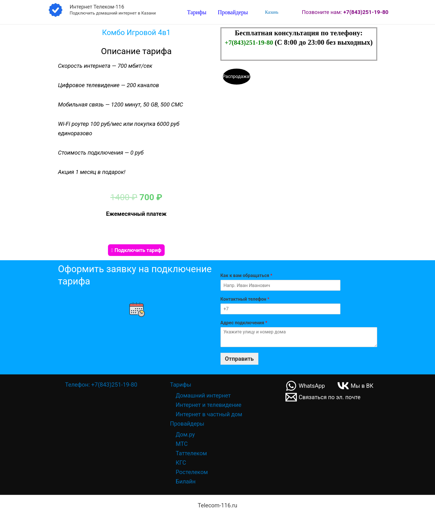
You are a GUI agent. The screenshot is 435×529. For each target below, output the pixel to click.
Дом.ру (185, 434)
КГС (181, 462)
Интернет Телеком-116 (97, 7)
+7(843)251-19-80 (249, 42)
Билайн (186, 481)
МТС (182, 443)
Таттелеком (191, 453)
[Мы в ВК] (356, 385)
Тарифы (197, 12)
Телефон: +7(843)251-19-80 (101, 384)
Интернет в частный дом (209, 414)
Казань (270, 12)
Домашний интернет (203, 395)
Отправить (239, 358)
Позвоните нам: (345, 12)
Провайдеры (233, 12)
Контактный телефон (244, 299)
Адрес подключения (243, 322)
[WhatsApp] (305, 385)
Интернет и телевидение (209, 404)
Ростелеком (192, 471)
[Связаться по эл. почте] (323, 397)
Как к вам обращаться (246, 275)
